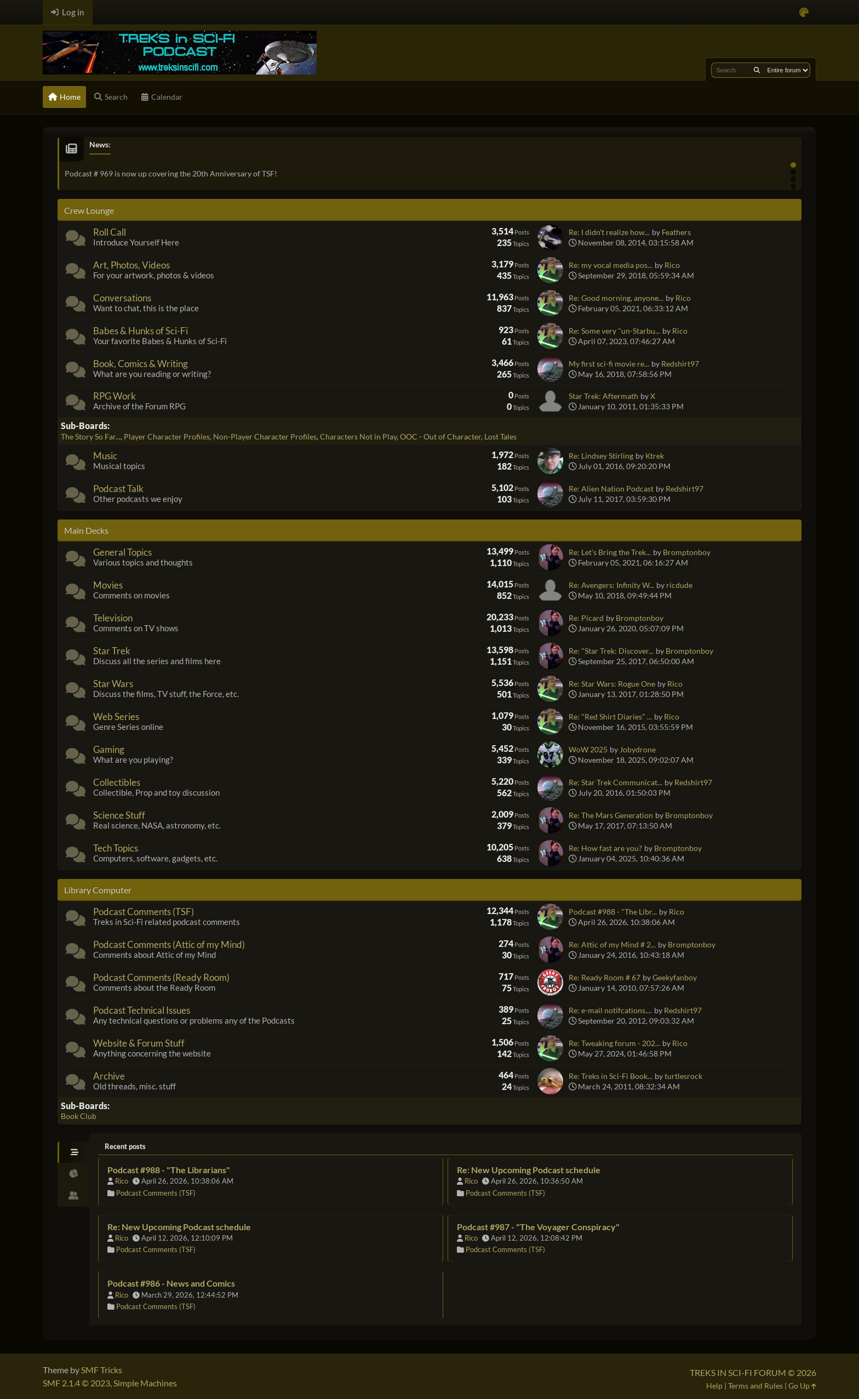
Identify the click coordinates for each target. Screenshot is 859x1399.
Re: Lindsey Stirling (601, 455)
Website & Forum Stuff (139, 1043)
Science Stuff (119, 815)
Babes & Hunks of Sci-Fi (140, 330)
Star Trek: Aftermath (603, 396)
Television (113, 618)
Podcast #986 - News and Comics (171, 1283)
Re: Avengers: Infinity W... (611, 585)
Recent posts (125, 1146)
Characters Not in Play (358, 436)
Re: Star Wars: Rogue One (612, 683)
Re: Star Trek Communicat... (615, 782)
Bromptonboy (687, 552)
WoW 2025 (588, 749)
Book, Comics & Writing (140, 363)
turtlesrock (683, 1076)
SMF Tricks (101, 1369)
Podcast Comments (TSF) (143, 911)
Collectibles (116, 782)
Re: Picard (586, 618)
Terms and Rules (755, 1385)
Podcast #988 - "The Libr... (613, 911)
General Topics (122, 552)
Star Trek (111, 650)
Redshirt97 (680, 363)
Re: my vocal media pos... (610, 265)
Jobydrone (638, 749)
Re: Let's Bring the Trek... (610, 552)
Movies (108, 585)
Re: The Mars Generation (611, 815)
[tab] (73, 1152)
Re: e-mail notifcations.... (610, 1010)
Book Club (78, 1116)
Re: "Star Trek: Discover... (611, 650)
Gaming (108, 749)
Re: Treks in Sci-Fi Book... (610, 1076)
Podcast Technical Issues (141, 1010)
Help (714, 1385)
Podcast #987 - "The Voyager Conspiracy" (538, 1226)
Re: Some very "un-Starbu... (614, 330)
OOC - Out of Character (440, 436)
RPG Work (114, 396)
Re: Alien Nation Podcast (611, 488)
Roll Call (109, 232)
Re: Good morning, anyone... (616, 297)
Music (105, 455)
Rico (672, 265)
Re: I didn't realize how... (609, 232)
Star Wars (113, 683)
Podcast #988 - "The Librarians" (168, 1169)
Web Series (116, 716)
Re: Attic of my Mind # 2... (612, 944)
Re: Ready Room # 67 (604, 977)
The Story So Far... (91, 436)
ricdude (679, 585)
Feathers (676, 232)
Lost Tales (500, 436)
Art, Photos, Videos (131, 265)
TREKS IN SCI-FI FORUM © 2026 (753, 1372)
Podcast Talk (118, 488)
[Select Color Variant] (804, 12)
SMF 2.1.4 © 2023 (76, 1383)
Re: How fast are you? (605, 848)
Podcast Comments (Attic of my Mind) (169, 944)
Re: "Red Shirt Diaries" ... (610, 716)
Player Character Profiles (167, 436)
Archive (109, 1076)
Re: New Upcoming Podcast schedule (528, 1169)
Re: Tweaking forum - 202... (614, 1043)
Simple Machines (145, 1383)
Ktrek (654, 455)
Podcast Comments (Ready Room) (161, 977)
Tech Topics (115, 848)
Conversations (122, 298)
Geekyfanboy (674, 977)
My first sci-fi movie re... (609, 363)
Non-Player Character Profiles (265, 436)
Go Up (802, 1385)
